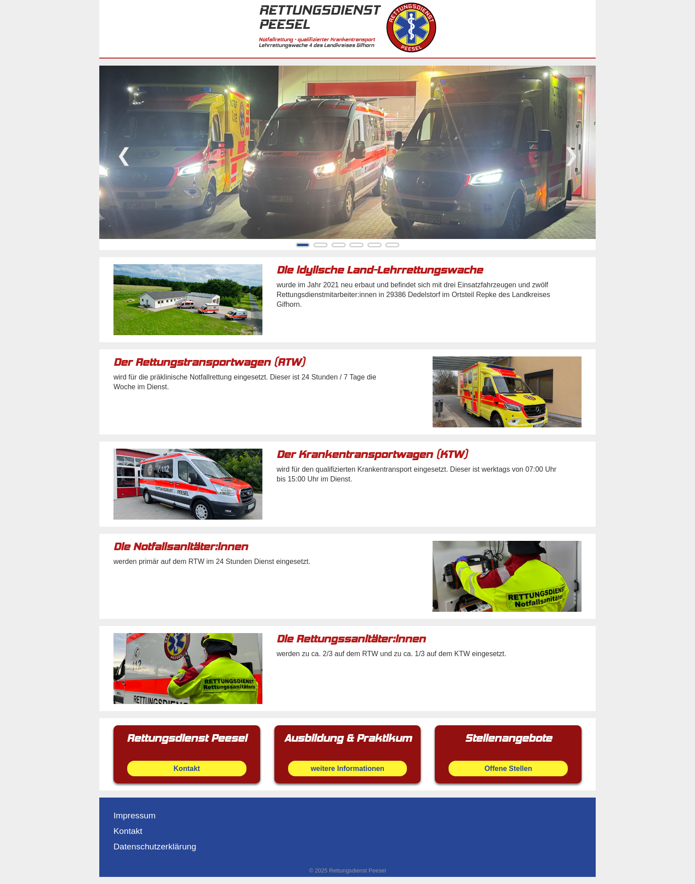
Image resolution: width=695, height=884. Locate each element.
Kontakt (127, 831)
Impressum (134, 815)
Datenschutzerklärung (154, 846)
